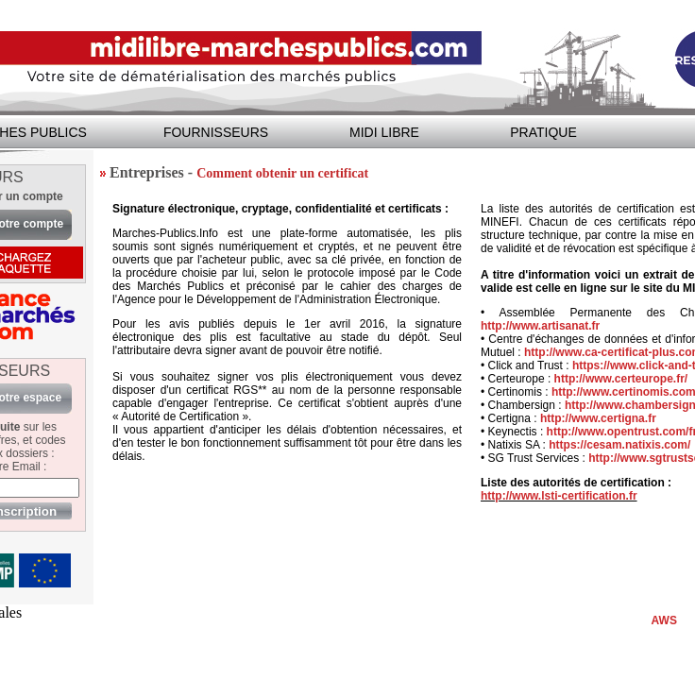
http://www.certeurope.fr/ (621, 378)
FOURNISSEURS (215, 132)
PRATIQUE (543, 132)
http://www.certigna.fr (598, 418)
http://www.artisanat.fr (540, 325)
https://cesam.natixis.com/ (619, 444)
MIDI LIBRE (384, 132)
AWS (664, 620)
